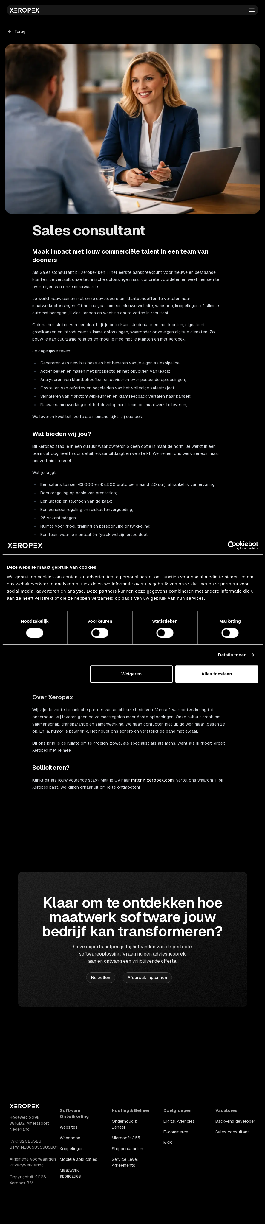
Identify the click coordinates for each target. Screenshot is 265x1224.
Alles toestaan (216, 673)
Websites (69, 1127)
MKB (167, 1142)
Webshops (70, 1138)
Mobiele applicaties (78, 1159)
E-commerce (175, 1132)
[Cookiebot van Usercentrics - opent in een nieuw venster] (232, 545)
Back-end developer (235, 1121)
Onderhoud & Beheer (124, 1124)
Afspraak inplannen (147, 977)
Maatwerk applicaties (70, 1173)
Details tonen (232, 654)
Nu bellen (100, 977)
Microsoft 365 (126, 1138)
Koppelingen (72, 1148)
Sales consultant (232, 1132)
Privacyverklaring (27, 1165)
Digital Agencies (179, 1121)
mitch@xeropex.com (152, 780)
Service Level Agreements (125, 1162)
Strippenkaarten (127, 1148)
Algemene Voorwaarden (33, 1159)
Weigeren (131, 673)
